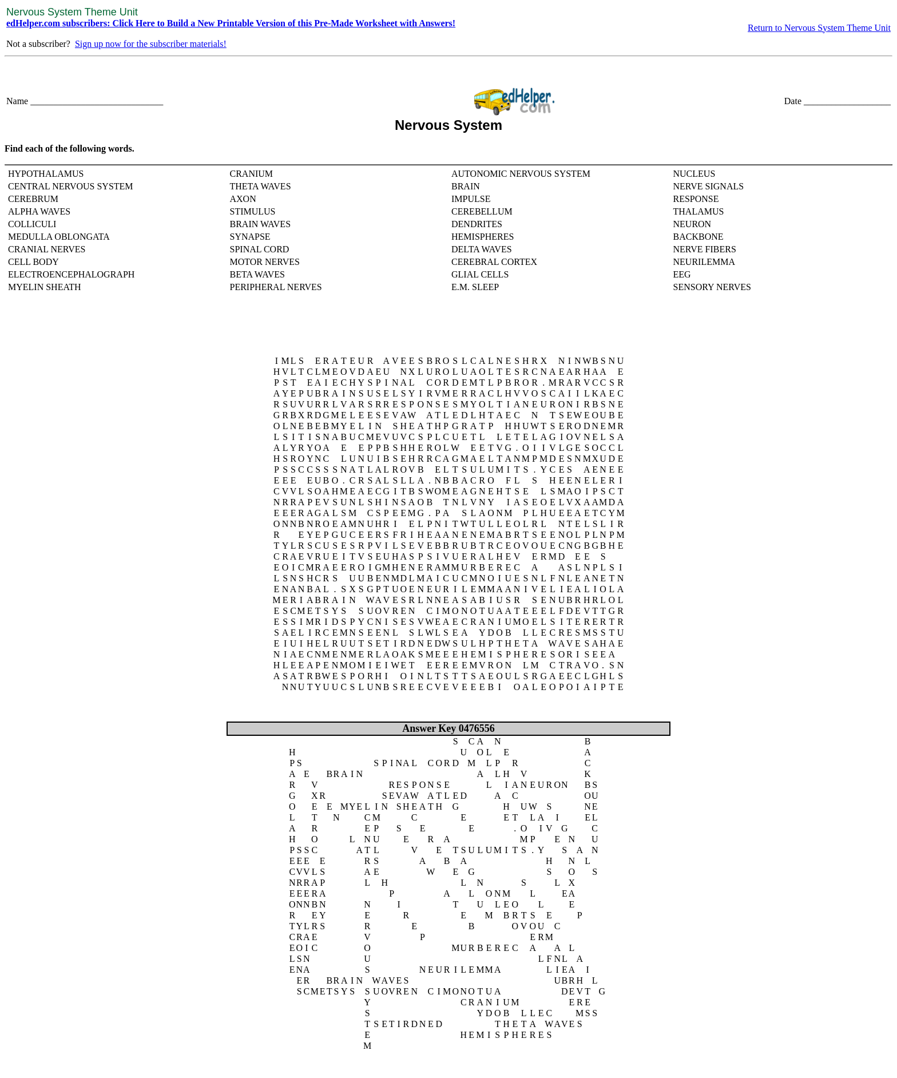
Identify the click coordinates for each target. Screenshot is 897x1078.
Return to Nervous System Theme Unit (819, 28)
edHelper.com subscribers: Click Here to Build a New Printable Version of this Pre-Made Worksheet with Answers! (230, 23)
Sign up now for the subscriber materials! (151, 44)
